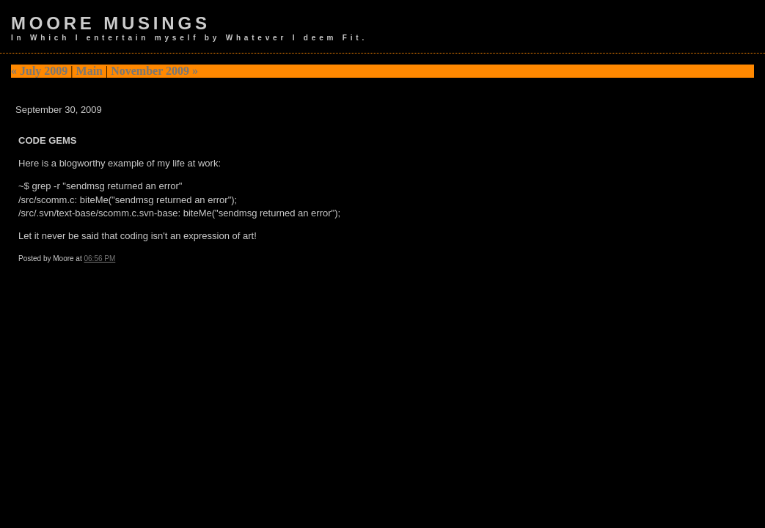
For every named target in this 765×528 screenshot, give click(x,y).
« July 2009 (39, 71)
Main (89, 71)
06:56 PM (100, 258)
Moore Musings (111, 23)
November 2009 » (154, 71)
